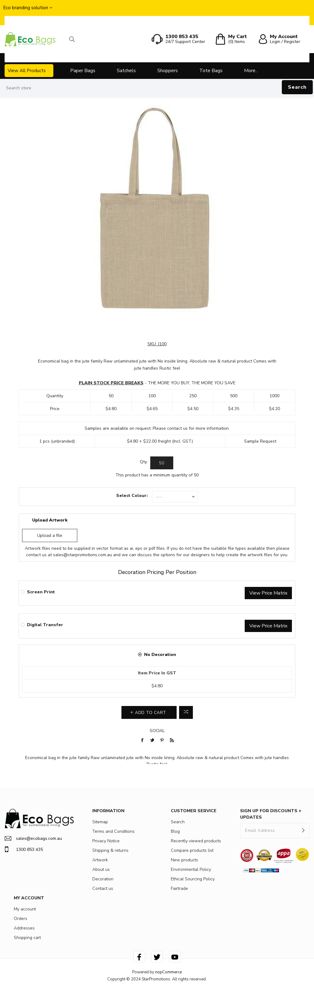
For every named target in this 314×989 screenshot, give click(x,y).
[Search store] (157, 88)
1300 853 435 (24, 849)
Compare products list (192, 850)
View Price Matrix (268, 593)
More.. (250, 70)
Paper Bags (82, 70)
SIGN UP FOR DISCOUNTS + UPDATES (270, 814)
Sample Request (260, 441)
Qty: (144, 462)
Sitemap (100, 822)
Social (157, 731)
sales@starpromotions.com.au (82, 555)
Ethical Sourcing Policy (193, 879)
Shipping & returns (110, 850)
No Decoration (160, 654)
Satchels (126, 70)
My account (25, 909)
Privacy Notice (106, 841)
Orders (20, 918)
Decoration (102, 879)
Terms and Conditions (113, 831)
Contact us (102, 888)
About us (101, 869)
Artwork (100, 860)
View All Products (27, 71)
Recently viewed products (196, 841)
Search (297, 87)
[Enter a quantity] (161, 462)
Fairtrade (179, 888)
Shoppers (167, 70)
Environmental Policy (191, 869)
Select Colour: (132, 495)
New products (184, 860)
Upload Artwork (49, 520)
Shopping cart (27, 938)
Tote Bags (211, 70)
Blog (175, 831)
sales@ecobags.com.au (33, 838)
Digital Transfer (45, 625)
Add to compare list (186, 712)
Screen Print (41, 592)
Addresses (24, 928)
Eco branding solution (25, 8)
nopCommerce (168, 972)
